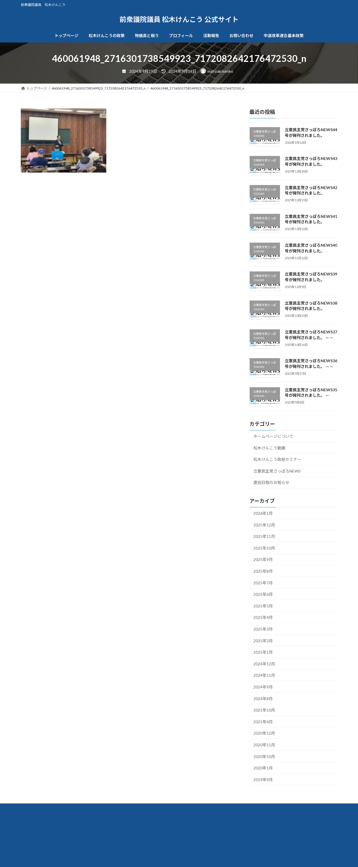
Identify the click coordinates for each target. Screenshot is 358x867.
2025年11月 (264, 536)
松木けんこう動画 (269, 447)
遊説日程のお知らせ (271, 482)
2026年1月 (263, 513)
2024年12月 (264, 663)
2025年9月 (263, 559)
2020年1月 (263, 767)
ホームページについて (273, 436)
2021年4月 (263, 721)
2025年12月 (264, 524)
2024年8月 (263, 698)
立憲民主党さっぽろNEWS (277, 470)
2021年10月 (264, 710)
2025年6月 (263, 594)
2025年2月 (263, 640)
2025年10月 (264, 547)
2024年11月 (264, 675)
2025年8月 (263, 571)
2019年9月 (263, 779)
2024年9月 (263, 686)
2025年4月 (263, 617)
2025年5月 (263, 605)
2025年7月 (263, 582)
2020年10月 (264, 756)
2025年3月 (263, 629)
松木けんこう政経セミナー (277, 459)
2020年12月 (264, 733)
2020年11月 (264, 744)
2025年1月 (263, 652)
